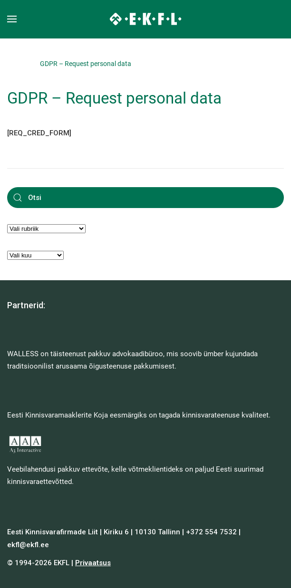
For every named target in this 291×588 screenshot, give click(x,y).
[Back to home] (146, 19)
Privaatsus (93, 563)
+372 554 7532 (211, 532)
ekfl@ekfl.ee (28, 545)
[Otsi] (145, 197)
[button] (12, 19)
